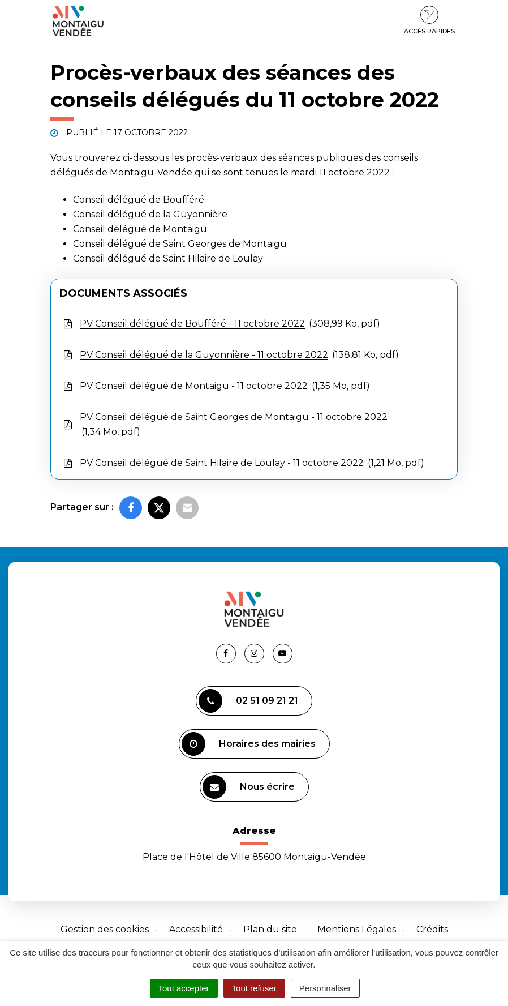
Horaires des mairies (249, 744)
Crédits (432, 929)
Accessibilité (196, 929)
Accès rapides (429, 20)
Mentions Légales (356, 929)
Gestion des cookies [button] (105, 929)
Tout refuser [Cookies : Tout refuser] (254, 988)
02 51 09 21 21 (248, 701)
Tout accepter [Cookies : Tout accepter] (183, 988)
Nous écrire (249, 787)
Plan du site (270, 929)
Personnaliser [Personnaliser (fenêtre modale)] (325, 988)
